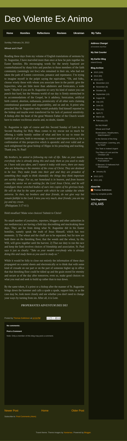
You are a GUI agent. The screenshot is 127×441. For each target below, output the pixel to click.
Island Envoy (96, 62)
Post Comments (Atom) (26, 416)
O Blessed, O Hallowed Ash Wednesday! (107, 166)
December (101, 83)
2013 (96, 80)
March (99, 117)
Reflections (43, 33)
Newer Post (11, 410)
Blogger (87, 432)
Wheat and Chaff (103, 129)
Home (9, 33)
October (100, 90)
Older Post (77, 410)
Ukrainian (78, 33)
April (98, 113)
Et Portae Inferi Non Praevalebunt (104, 159)
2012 (96, 176)
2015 (96, 72)
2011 (96, 180)
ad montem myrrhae (98, 47)
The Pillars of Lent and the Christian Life (107, 153)
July (98, 102)
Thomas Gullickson (102, 190)
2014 (96, 76)
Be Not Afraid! (101, 125)
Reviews (61, 33)
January (100, 171)
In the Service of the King (106, 139)
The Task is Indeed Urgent (107, 148)
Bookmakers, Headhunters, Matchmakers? (107, 134)
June (98, 105)
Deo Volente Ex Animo (48, 19)
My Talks (96, 33)
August (99, 98)
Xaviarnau (68, 432)
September (101, 94)
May (98, 109)
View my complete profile (101, 194)
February (100, 120)
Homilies (25, 33)
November (101, 87)
